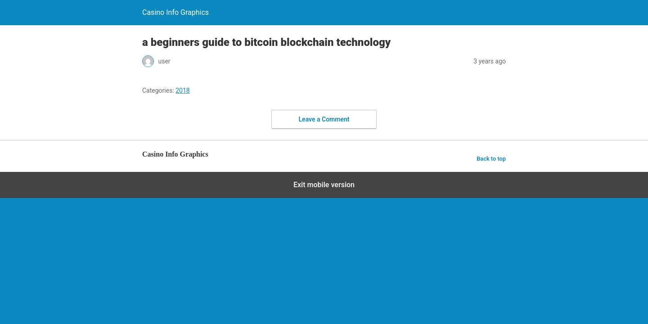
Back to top (491, 158)
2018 (182, 90)
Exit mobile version (324, 184)
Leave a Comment (324, 119)
